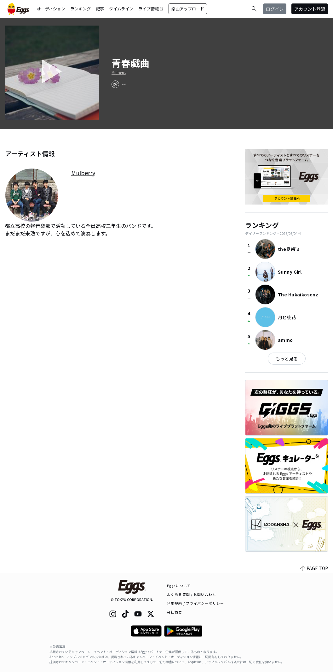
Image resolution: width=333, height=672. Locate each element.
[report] (124, 84)
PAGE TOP (314, 568)
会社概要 (174, 612)
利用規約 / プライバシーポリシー (195, 603)
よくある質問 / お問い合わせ (191, 594)
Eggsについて (179, 585)
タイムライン (121, 9)
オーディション (51, 9)
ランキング (80, 9)
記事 (100, 9)
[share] (115, 84)
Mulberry (119, 72)
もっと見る (287, 358)
